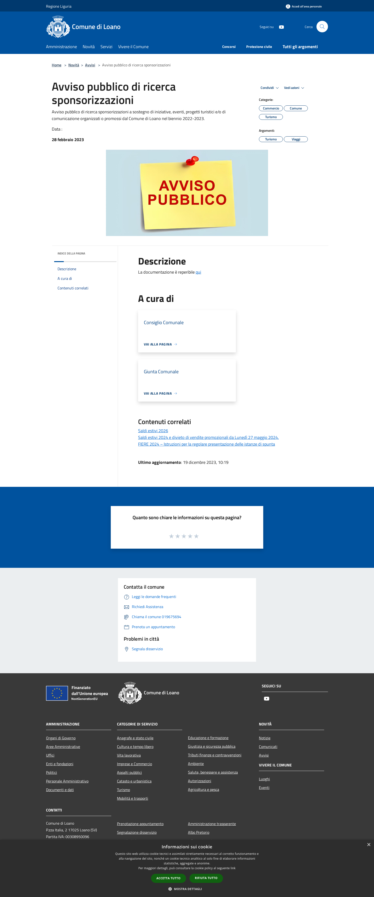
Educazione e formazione (208, 738)
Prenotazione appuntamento (140, 824)
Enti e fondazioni (59, 764)
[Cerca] (322, 26)
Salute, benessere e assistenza (213, 772)
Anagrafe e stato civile (135, 738)
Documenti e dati (60, 790)
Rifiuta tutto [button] (206, 878)
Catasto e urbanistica (134, 781)
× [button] (368, 845)
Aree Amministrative (63, 746)
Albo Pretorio (198, 832)
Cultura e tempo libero (135, 746)
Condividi (270, 88)
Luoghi (264, 779)
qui (198, 272)
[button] (187, 888)
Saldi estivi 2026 (153, 430)
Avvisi (90, 65)
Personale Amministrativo (67, 781)
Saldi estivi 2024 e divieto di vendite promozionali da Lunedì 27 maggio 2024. (208, 437)
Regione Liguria (58, 6)
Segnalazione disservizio (137, 832)
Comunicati (268, 746)
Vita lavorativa (129, 755)
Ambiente (196, 763)
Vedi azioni (295, 88)
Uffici (50, 755)
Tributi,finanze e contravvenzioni (214, 755)
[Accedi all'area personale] (304, 6)
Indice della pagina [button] (71, 253)
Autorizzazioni (199, 781)
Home (56, 65)
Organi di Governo (61, 738)
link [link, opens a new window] (233, 868)
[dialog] (187, 868)
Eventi (264, 787)
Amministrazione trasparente (212, 824)
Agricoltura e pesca (203, 789)
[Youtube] (279, 26)
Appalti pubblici (129, 772)
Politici (51, 772)
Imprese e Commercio (134, 764)
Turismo (123, 790)
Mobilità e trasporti (132, 798)
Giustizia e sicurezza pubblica (211, 746)
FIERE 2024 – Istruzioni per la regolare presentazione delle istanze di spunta (206, 444)
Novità (73, 65)
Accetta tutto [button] (169, 878)
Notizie (264, 738)
